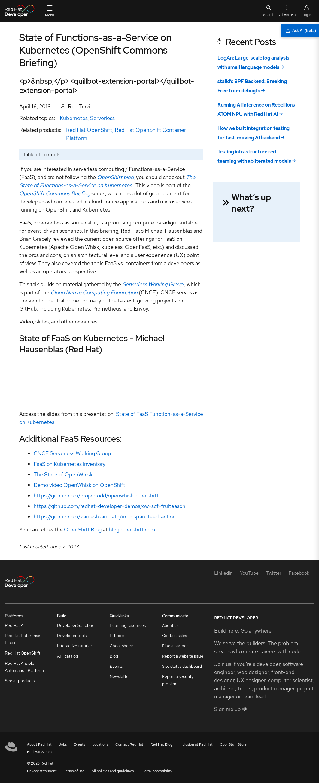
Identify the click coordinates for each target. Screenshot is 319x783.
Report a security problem (177, 680)
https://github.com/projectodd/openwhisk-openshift (96, 495)
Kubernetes (74, 118)
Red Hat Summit (40, 751)
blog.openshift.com (132, 529)
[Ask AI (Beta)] (300, 30)
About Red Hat (39, 744)
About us (170, 625)
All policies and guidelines (113, 771)
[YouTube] (249, 573)
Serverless (102, 118)
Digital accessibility (156, 771)
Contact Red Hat (129, 744)
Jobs (63, 744)
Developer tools (72, 635)
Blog (114, 656)
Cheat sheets (122, 645)
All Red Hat (288, 10)
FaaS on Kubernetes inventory (69, 463)
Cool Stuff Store (233, 744)
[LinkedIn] (223, 573)
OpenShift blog (115, 177)
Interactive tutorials (75, 645)
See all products (20, 680)
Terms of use (74, 771)
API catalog (67, 656)
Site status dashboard (182, 666)
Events (116, 666)
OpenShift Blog (83, 529)
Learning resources (128, 625)
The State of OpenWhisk (63, 474)
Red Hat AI (15, 625)
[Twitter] (273, 573)
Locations (100, 744)
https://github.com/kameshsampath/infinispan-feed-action (105, 516)
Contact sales (174, 635)
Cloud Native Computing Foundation (94, 292)
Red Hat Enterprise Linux (22, 639)
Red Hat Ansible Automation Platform (24, 667)
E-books (117, 635)
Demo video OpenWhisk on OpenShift (79, 484)
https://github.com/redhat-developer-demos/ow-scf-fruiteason (109, 506)
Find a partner (175, 645)
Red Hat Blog (161, 744)
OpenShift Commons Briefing (54, 193)
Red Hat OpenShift (89, 129)
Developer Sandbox (75, 625)
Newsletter (120, 676)
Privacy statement (42, 771)
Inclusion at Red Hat (196, 744)
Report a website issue (182, 656)
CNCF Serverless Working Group (72, 453)
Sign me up (230, 709)
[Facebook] (299, 573)
